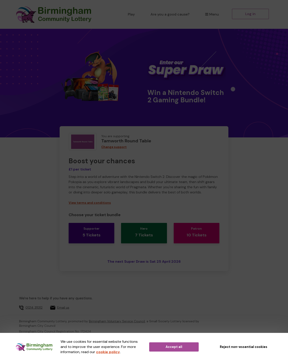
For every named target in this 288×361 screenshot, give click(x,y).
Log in (250, 13)
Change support (114, 147)
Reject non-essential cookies (243, 347)
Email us (63, 300)
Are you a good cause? (170, 14)
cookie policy (108, 352)
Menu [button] (212, 14)
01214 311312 (34, 300)
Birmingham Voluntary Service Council (117, 314)
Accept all (174, 347)
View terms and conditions (90, 203)
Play (131, 14)
